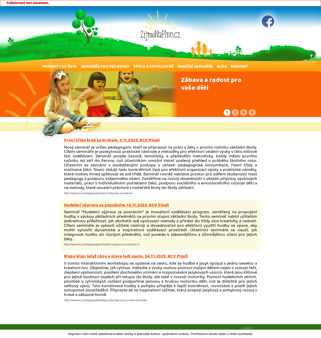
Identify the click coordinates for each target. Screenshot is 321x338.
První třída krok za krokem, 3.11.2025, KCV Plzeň (112, 140)
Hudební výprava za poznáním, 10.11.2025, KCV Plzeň (116, 205)
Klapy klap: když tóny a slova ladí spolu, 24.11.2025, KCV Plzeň (126, 256)
